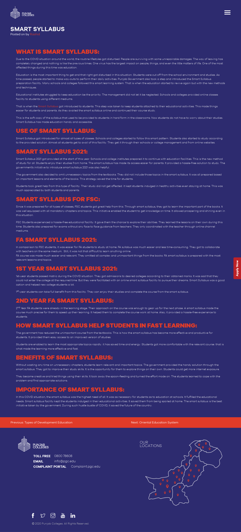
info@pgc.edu (65, 461)
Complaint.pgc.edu (85, 466)
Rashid (35, 34)
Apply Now (237, 268)
